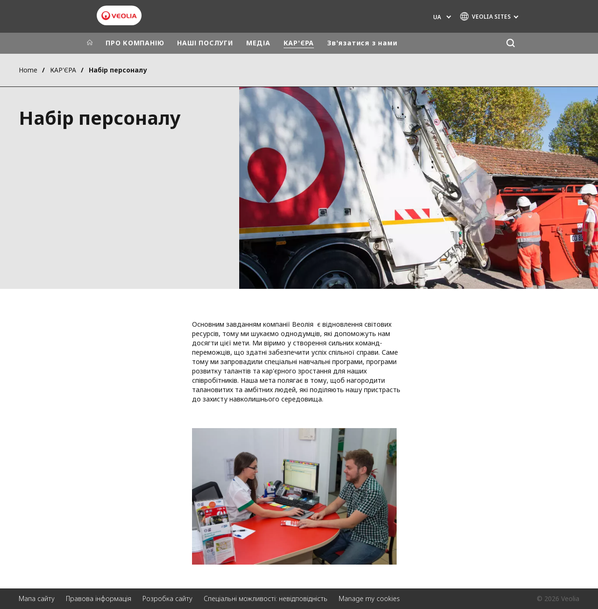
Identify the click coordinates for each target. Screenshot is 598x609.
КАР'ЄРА (299, 42)
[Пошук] (510, 43)
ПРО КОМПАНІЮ (135, 42)
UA (437, 17)
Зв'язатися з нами (362, 42)
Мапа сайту (37, 598)
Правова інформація (98, 598)
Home (28, 69)
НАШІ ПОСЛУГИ (205, 42)
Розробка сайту (167, 598)
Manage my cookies (369, 598)
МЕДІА (258, 42)
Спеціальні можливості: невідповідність (265, 598)
